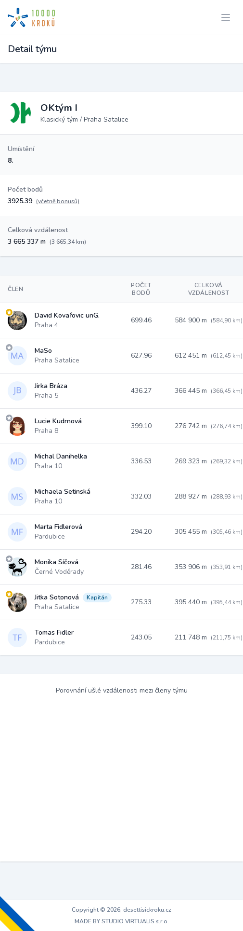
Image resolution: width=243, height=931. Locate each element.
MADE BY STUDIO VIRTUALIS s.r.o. (122, 921)
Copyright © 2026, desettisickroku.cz (121, 910)
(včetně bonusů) (57, 201)
